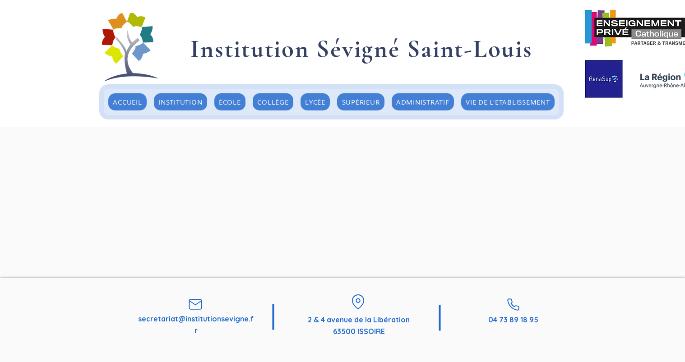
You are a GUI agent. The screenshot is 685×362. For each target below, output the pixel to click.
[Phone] (513, 304)
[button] (229, 101)
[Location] (358, 302)
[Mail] (195, 304)
